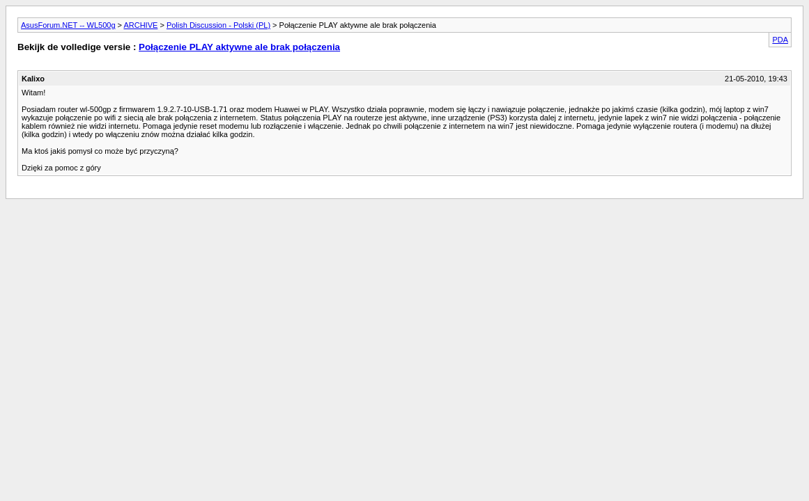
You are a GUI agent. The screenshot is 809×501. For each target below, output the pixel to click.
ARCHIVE (140, 25)
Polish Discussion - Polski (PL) (218, 25)
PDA (780, 39)
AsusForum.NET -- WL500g (68, 25)
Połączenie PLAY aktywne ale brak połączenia (239, 47)
